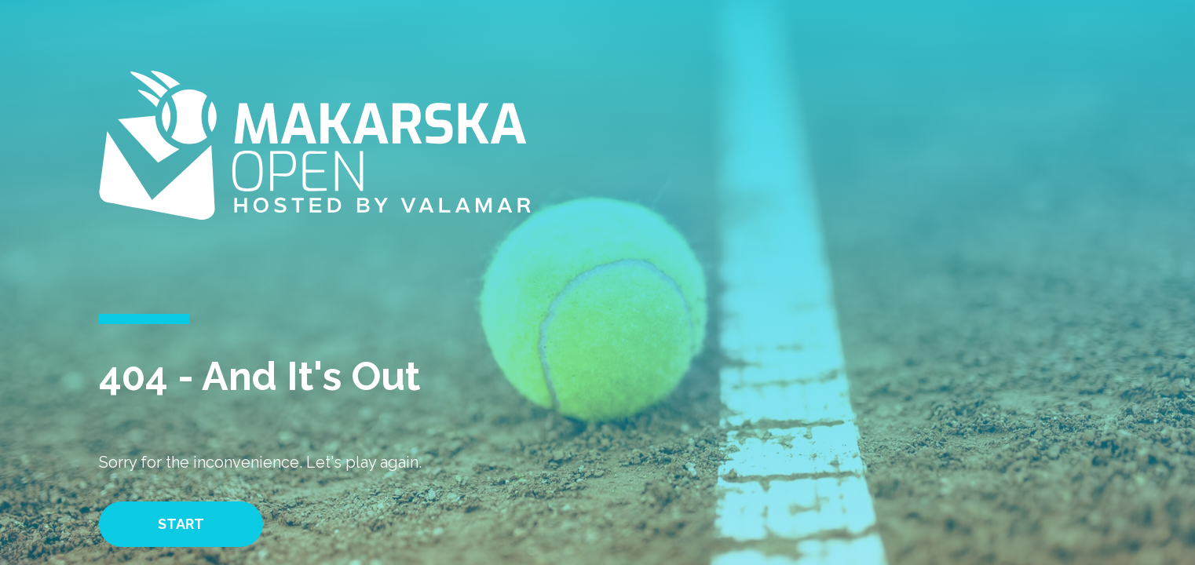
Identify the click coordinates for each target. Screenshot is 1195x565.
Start (181, 524)
